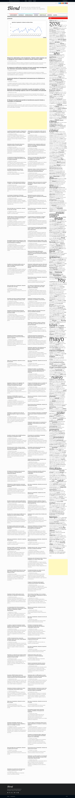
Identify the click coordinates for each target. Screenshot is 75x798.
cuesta (58, 156)
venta (57, 539)
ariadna (57, 61)
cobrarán (65, 122)
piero (55, 410)
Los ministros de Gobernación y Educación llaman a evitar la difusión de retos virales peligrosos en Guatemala (36, 286)
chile (55, 114)
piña (57, 410)
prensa (59, 423)
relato (50, 463)
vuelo (62, 550)
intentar (50, 296)
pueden (56, 444)
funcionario (51, 248)
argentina (53, 60)
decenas (55, 162)
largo (59, 310)
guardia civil (51, 263)
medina (53, 343)
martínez (63, 334)
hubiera (54, 282)
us (55, 532)
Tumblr (65, 3)
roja (56, 476)
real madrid (63, 450)
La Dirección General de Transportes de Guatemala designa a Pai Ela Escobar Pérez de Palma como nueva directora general (37, 336)
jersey (62, 302)
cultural (63, 156)
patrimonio (59, 399)
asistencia (50, 68)
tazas (57, 510)
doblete (58, 184)
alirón (50, 46)
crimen (55, 150)
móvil (57, 364)
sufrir (63, 506)
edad (50, 191)
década (52, 162)
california (56, 95)
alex (52, 45)
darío (64, 159)
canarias (55, 100)
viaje (50, 542)
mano (62, 330)
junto (56, 308)
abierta (63, 28)
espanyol (55, 210)
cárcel (52, 103)
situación (55, 500)
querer (62, 447)
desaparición (59, 172)
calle (61, 94)
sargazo (59, 485)
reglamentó (59, 460)
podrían (50, 415)
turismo (56, 529)
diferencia (53, 180)
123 (64, 21)
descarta (57, 173)
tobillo (65, 519)
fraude (50, 245)
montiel (51, 362)
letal (63, 313)
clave (57, 120)
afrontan (56, 39)
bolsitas (50, 87)
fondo (56, 241)
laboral (64, 309)
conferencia (51, 137)
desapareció (54, 172)
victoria (62, 543)
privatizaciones (52, 433)
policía (51, 416)
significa (53, 495)
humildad (63, 282)
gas (62, 252)
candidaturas (64, 100)
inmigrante (51, 293)
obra (65, 381)
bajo (60, 77)
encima (62, 200)
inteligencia (58, 295)
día (51, 178)
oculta (56, 382)
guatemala (55, 263)
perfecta (63, 404)
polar (53, 415)
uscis (59, 532)
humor (66, 282)
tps (64, 522)
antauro (63, 54)
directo (65, 181)
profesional (52, 436)
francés (59, 244)
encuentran (58, 201)
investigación (52, 299)
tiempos (59, 517)
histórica (52, 274)
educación (57, 191)
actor (61, 32)
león (58, 313)
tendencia (56, 514)
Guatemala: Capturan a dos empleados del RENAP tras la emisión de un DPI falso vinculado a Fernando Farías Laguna (15, 384)
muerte (54, 366)
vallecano (58, 535)
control (51, 143)
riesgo (62, 472)
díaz (65, 178)
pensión (54, 402)
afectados (62, 37)
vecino (61, 536)
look (55, 322)
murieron (63, 368)
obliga (59, 381)
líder (50, 316)
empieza (50, 198)
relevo (53, 463)
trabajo (58, 523)
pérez (60, 404)
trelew (57, 526)
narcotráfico (51, 371)
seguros (57, 488)
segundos (50, 488)
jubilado (60, 305)
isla (57, 300)
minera (56, 357)
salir (53, 481)
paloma (56, 392)
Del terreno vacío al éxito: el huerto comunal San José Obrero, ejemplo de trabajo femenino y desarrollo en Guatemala (16, 448)
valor (65, 535)
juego (50, 306)
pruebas (64, 442)
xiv (53, 553)
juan (55, 305)
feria (58, 235)
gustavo (51, 265)
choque (54, 115)
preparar (55, 424)
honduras (57, 277)
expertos (60, 228)
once (63, 384)
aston (60, 68)
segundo (63, 487)
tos (59, 522)
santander (54, 485)
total (61, 522)
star (50, 504)
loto (63, 322)
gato (57, 253)
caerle (54, 93)
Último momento (13, 15)
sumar (53, 507)
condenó (55, 135)
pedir (54, 401)
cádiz (50, 93)
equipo (54, 205)
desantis (50, 172)
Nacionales (21, 15)
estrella (65, 221)
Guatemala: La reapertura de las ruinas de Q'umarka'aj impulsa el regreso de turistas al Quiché (16, 413)
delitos (64, 165)
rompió (65, 476)
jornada (58, 303)
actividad (54, 32)
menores (61, 344)
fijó (65, 236)
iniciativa (59, 292)
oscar (60, 389)
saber (55, 479)
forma (62, 241)
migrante (51, 353)
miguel (62, 353)
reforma (57, 457)
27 (65, 25)
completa (51, 133)
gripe (56, 262)
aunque (65, 72)
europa (56, 224)
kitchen (56, 309)
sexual (50, 494)
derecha (61, 169)
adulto (65, 35)
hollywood (51, 275)
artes (58, 64)
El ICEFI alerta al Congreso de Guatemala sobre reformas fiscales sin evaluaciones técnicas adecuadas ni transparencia (16, 217)
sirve (57, 498)
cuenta (62, 155)
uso (64, 532)
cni (60, 122)
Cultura (55, 15)
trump (61, 528)
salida (50, 481)
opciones (58, 385)
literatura (55, 319)
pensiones (58, 402)
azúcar (50, 77)
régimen (53, 459)
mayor (51, 342)
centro (55, 111)
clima (53, 121)
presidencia (55, 425)
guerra (59, 263)
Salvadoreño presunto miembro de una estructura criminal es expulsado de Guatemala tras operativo (37, 196)
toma (55, 520)
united (61, 531)
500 (62, 26)
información (62, 291)
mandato (56, 330)
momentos (55, 361)
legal (65, 312)
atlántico (56, 71)
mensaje (51, 346)
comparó (63, 131)
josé (62, 303)
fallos (61, 231)
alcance (61, 42)
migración (63, 352)
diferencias (57, 180)
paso (53, 400)
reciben (64, 453)
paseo (63, 398)
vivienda (58, 548)
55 (63, 26)
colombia (52, 126)
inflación (64, 289)
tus (65, 529)
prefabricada (59, 421)
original (60, 388)
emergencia (52, 197)
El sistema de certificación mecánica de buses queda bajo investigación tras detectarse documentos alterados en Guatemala (27, 68)
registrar (50, 460)
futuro (57, 248)
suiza (66, 506)
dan (56, 159)
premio (55, 423)
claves (61, 120)
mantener (52, 331)
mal (50, 329)
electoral (57, 194)
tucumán (50, 529)
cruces (50, 153)
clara (55, 118)
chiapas (53, 114)
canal (53, 100)
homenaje (51, 277)
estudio (59, 222)
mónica (59, 361)
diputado (58, 181)
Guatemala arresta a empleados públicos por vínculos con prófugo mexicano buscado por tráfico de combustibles (36, 145)
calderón (61, 93)
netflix (55, 373)
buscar (51, 92)
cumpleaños (55, 158)
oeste (60, 382)
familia (50, 232)
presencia (62, 424)
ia (53, 284)
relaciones (63, 462)
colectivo (60, 125)
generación (62, 253)
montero (61, 361)
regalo (64, 457)
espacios (55, 208)
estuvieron (63, 222)
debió (50, 162)
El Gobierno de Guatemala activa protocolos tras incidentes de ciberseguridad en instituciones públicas (16, 472)
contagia (57, 142)
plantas (53, 411)
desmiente (51, 175)
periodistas (51, 405)
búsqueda (56, 92)
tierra (61, 517)
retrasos (50, 471)
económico (59, 190)
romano (63, 476)
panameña (55, 393)
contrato (65, 142)
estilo (50, 221)
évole (58, 225)
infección (61, 289)
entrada (52, 204)
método (50, 349)
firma (58, 239)
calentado (64, 93)
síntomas (51, 498)
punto (62, 446)
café (57, 93)
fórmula (52, 242)
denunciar (59, 168)
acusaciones (55, 33)
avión (55, 75)
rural (60, 478)
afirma (50, 39)
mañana (61, 329)
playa (56, 411)
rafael (55, 449)
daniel (59, 159)
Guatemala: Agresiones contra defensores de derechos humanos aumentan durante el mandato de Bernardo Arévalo (37, 348)
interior (64, 296)
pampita (62, 392)
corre (57, 146)
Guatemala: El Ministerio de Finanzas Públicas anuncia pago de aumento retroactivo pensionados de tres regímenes (37, 527)
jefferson (57, 302)
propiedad (51, 439)
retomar (63, 469)
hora (64, 277)
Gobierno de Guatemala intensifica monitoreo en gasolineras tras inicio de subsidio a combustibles (37, 472)
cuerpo (51, 156)
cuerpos (54, 156)
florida (53, 241)
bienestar (54, 84)
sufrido (61, 506)
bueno (61, 88)
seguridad (54, 488)
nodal (50, 376)
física (65, 239)
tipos (55, 519)
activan (50, 32)
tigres (50, 519)
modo (53, 361)
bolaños (59, 86)
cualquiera (59, 153)
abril (50, 29)
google (59, 259)
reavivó (58, 452)
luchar (65, 322)
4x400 (58, 26)
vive (54, 548)
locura (52, 322)
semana (53, 490)
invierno (60, 299)
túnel (53, 529)
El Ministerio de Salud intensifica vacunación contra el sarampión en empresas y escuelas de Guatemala (16, 485)
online (50, 385)
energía (51, 202)
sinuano (54, 498)
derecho (51, 171)
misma (61, 358)
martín (60, 334)
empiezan (54, 198)
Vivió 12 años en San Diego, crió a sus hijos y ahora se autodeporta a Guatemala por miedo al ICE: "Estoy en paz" (37, 595)
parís (58, 395)
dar (62, 159)
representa (51, 464)
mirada (55, 358)
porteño (58, 418)
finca (52, 239)
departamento (51, 169)
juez (56, 306)
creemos (50, 150)
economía (55, 190)
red (65, 456)
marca (56, 333)
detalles (63, 175)
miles (60, 355)
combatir (55, 128)
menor (57, 345)
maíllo (65, 327)
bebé (62, 81)
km (57, 309)
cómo (53, 131)
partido (52, 396)
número (55, 379)
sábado (50, 479)
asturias (62, 68)
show (63, 494)
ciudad (64, 117)
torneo (56, 522)
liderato (55, 316)
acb (60, 29)
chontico (50, 115)
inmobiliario (55, 293)
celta (54, 109)
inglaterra (54, 292)
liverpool (58, 319)
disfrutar (56, 182)
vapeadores (51, 536)
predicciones (53, 421)
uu (50, 534)
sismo (63, 498)
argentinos (51, 61)
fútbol (55, 248)
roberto (59, 475)
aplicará (57, 57)
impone (58, 285)
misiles (58, 358)
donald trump (62, 187)
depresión (58, 169)
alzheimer (60, 48)
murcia (60, 368)
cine (56, 117)
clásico (60, 118)
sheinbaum (58, 494)
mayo (56, 339)
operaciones (51, 386)
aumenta (51, 72)
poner (55, 418)
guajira (63, 262)
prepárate (58, 424)
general (65, 253)
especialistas (64, 210)
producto (58, 434)
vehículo (64, 536)
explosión (51, 229)
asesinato (58, 67)
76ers (51, 28)
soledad (58, 501)
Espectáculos (43, 15)
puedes (59, 444)
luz (58, 325)
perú (51, 409)
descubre (62, 173)
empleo (58, 198)
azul (52, 77)
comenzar (59, 128)
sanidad (50, 485)
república (54, 464)
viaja (58, 541)
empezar (64, 197)
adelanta (63, 33)
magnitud (61, 327)
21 (63, 25)
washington (62, 552)
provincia (60, 440)
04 (53, 21)
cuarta (50, 155)
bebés (65, 81)
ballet (56, 78)
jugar (58, 306)
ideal (58, 284)
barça (50, 80)
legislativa (55, 313)
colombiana (57, 126)
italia (62, 300)
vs (60, 550)
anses (61, 54)
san (57, 482)
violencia (55, 547)
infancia (55, 289)
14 (66, 21)
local (50, 322)
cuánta (62, 153)
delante (62, 165)
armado (55, 63)
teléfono (50, 511)
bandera (63, 78)
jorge (56, 303)
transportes (51, 526)
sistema (51, 500)
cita (57, 117)
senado (54, 491)
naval (61, 371)
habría (63, 265)
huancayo (50, 282)
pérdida (55, 404)
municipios (54, 368)
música (53, 370)
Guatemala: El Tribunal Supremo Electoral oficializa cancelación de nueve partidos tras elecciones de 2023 (16, 311)
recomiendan (56, 455)
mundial (57, 367)
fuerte (56, 247)
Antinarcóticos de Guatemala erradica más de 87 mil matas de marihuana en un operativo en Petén (37, 132)
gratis (65, 260)
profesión (63, 434)
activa (63, 31)
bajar (55, 77)
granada (50, 260)
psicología (54, 443)
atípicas (54, 71)
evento (64, 224)
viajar (63, 541)
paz (63, 399)
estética (64, 219)
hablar (60, 265)
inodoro (65, 293)
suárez (55, 504)
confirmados (54, 138)
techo (61, 510)
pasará (61, 398)
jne (52, 303)
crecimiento (59, 149)
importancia (61, 285)
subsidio (50, 506)
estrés (55, 222)
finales (50, 239)
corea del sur (51, 146)
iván (64, 300)
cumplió (61, 157)
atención (61, 69)
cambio (51, 98)
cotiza (65, 148)
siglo (50, 495)
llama (62, 319)
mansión (65, 330)
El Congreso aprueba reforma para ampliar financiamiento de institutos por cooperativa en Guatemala (16, 527)
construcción (63, 141)
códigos (57, 123)
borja (56, 87)
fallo (59, 231)
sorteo (52, 503)
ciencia (62, 115)
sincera (58, 497)
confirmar (57, 138)
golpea (54, 259)
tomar (58, 520)
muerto (60, 366)
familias (58, 232)
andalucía (64, 50)
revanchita (57, 471)
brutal (57, 88)
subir (64, 504)
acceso (63, 29)
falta (63, 231)
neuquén (59, 373)
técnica (64, 510)
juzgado (64, 308)
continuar (60, 142)
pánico (61, 393)
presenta (51, 425)
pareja (55, 395)
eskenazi (61, 207)
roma (57, 476)
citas (59, 117)
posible (61, 418)
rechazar (57, 453)
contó (63, 142)
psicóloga (50, 443)
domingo (53, 187)
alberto (53, 42)
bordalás (53, 87)
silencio (62, 495)
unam (56, 531)
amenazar (55, 49)
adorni (62, 35)
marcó (62, 333)
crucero (61, 152)
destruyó (60, 175)
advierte (62, 36)
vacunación (60, 534)
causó (56, 108)
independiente (58, 288)
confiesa (63, 137)
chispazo (61, 114)
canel (50, 102)
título (62, 519)
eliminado (54, 195)
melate (65, 343)
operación (64, 385)
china (58, 114)
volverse (54, 550)
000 (50, 21)
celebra (64, 108)
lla (60, 319)
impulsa (54, 287)
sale (64, 479)
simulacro (51, 497)
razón (63, 449)
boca (63, 84)
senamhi (62, 491)
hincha (53, 272)
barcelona (57, 80)
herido (55, 269)
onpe (53, 385)
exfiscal (63, 225)
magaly (56, 327)
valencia (52, 535)
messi (59, 347)
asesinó (61, 67)
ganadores (54, 250)
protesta (54, 440)
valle (56, 535)
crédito (63, 149)
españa (60, 208)
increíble (54, 288)
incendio (62, 287)
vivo (51, 550)
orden (55, 388)
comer (62, 128)
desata (63, 172)
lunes (53, 325)
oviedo (50, 391)
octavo (50, 382)
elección (52, 194)
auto (53, 74)
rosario (50, 478)
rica (58, 472)
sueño (56, 506)
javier (53, 302)
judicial (63, 305)
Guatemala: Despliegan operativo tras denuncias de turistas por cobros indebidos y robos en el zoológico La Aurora (16, 723)
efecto (61, 191)
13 (65, 21)
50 (61, 26)
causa (51, 108)
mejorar (62, 343)
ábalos (55, 28)
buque (61, 90)
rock (65, 475)
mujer (51, 367)
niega (53, 374)
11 (60, 21)
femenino (51, 235)
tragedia (64, 523)
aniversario (51, 54)
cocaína (51, 123)
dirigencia (51, 182)
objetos (56, 381)
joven (51, 305)
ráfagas (57, 449)
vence (54, 538)
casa (59, 104)
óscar (62, 389)
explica (64, 228)
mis (56, 358)
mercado (52, 347)
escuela (57, 207)
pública (60, 443)
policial (55, 416)
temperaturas (60, 513)
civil (53, 118)
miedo (58, 352)
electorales (60, 194)
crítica (53, 152)
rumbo (58, 478)
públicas (63, 443)
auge (65, 71)
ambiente (63, 48)
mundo (64, 367)
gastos (54, 253)
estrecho (62, 221)
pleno (50, 413)
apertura (52, 57)
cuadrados (55, 153)
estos (54, 221)
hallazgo (59, 266)
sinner (61, 497)
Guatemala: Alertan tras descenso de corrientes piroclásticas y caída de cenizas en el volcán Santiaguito (37, 183)
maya (66, 337)
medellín (57, 342)
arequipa (60, 58)
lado (50, 310)
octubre (53, 382)
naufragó (59, 371)
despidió (54, 175)
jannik (50, 302)
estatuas (53, 219)
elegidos (63, 194)
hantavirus (53, 268)
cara (50, 103)
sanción (60, 484)
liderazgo (58, 316)
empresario (59, 200)
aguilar (53, 40)
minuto (62, 357)
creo (53, 150)
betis (64, 83)
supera (61, 507)
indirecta (62, 288)
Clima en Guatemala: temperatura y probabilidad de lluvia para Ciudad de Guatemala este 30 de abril (37, 413)
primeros (60, 430)
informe (51, 292)
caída (59, 93)
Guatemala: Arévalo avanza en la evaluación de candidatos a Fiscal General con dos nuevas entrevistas (37, 423)
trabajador (52, 523)
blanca (60, 84)
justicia (60, 308)
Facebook (60, 3)
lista (53, 319)
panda (58, 393)
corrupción (62, 146)
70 (49, 28)
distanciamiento (51, 184)
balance (50, 78)
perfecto (65, 404)
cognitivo (60, 123)
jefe (55, 302)
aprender (62, 57)
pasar (57, 398)
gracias (64, 259)
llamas (64, 319)
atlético (62, 71)
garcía (59, 252)
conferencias (56, 137)
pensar (50, 402)
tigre (66, 517)
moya (63, 364)
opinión (62, 386)
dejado (50, 165)
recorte (53, 456)
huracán (50, 284)
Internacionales (29, 15)
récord (65, 455)
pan (64, 392)
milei (56, 355)
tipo (53, 519)
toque (66, 520)
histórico (57, 274)
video (54, 544)
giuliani (63, 254)
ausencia (50, 74)
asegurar (60, 66)
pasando (53, 398)
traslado (54, 526)
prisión (60, 431)
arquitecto (51, 64)
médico (63, 342)
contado (54, 142)
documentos (61, 184)
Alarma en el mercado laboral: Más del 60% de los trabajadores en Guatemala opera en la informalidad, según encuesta (37, 158)
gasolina (51, 253)
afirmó (53, 39)
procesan (50, 434)
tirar (56, 519)
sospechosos (58, 503)
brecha (64, 87)
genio (53, 254)
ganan (60, 250)
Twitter (59, 3)
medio (56, 343)
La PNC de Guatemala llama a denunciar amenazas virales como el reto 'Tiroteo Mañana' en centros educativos (16, 639)
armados (58, 63)
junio (54, 308)
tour (62, 522)
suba (57, 504)
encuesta (62, 201)
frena (53, 245)
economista (63, 190)
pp (52, 420)
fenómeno (55, 235)
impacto (55, 285)
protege (62, 439)
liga (63, 316)
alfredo (55, 45)
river (54, 475)
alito (52, 46)
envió (50, 205)
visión (61, 547)
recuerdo (59, 456)
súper (55, 507)
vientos (59, 544)
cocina (54, 123)
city (60, 117)
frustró (50, 247)
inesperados (51, 289)
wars (58, 552)
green (54, 262)
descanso (52, 173)
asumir (65, 68)
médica (60, 342)
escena (61, 205)
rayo (60, 449)
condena (51, 135)
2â (49, 26)
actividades (58, 32)
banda (60, 78)
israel (59, 300)
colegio (64, 125)
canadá (50, 100)
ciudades (51, 118)
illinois (65, 284)
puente (63, 444)
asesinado (51, 67)
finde (54, 239)
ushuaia (61, 532)
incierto (50, 288)
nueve (50, 378)
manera (59, 330)
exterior (54, 229)
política (58, 416)
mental (55, 346)
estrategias (58, 221)
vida (51, 544)
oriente (57, 388)
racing (51, 449)
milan (50, 355)
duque (50, 190)
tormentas (51, 522)
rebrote (61, 452)
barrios (50, 81)
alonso (58, 46)
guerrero (63, 263)
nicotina (50, 374)
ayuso (64, 75)
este (58, 218)
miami (60, 350)
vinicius (63, 545)
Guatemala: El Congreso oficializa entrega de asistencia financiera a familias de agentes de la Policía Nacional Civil (37, 502)
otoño (66, 389)
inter (55, 296)
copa (54, 145)
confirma (50, 138)
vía (56, 541)
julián (50, 308)
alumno (50, 48)
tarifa (53, 510)
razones (51, 450)
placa (63, 410)
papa (50, 395)
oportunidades (51, 388)
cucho (58, 155)
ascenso (55, 65)
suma (50, 507)
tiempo (53, 517)
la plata (61, 309)
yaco (55, 553)
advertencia (54, 36)
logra (54, 322)
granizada (57, 260)
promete (51, 437)
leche (56, 312)
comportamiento (57, 133)
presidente (53, 427)
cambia (54, 96)
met (62, 347)
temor (62, 511)
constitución (59, 141)
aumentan (54, 72)
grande (53, 260)
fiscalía (63, 239)
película (59, 401)
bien (50, 84)
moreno (61, 362)
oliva (58, 384)
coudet (50, 149)
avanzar (51, 75)
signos (59, 495)
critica (50, 152)
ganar (52, 251)
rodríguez (53, 476)
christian (58, 115)
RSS (61, 3)
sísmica (59, 498)
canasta (58, 100)
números (61, 380)
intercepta (59, 296)
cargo (55, 103)
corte (65, 146)
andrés (50, 52)
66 (65, 26)
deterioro (61, 176)
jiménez (50, 303)
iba (54, 284)
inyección (63, 299)
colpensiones (51, 128)
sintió (66, 497)
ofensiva (62, 382)
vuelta (51, 552)
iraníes (53, 300)
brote (53, 88)
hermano (59, 269)
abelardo (59, 28)
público (66, 443)
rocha (63, 475)
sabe (53, 479)
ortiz (58, 389)
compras (64, 133)
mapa (63, 331)
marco (65, 333)
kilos (52, 309)
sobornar (58, 500)
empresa (53, 200)
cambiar (61, 96)
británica (50, 88)
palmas (53, 392)
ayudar (61, 75)
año (57, 54)
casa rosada (64, 105)
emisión (58, 197)
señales (59, 491)
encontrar (54, 201)
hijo (50, 272)
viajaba (60, 541)
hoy (61, 280)
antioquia (51, 55)
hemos (51, 269)
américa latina (62, 49)
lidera (53, 316)
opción (55, 385)
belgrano (51, 83)
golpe (51, 259)
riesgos (65, 472)
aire (61, 40)
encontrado (51, 201)
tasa (55, 510)
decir (59, 162)
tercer (63, 514)
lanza (54, 310)
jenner (60, 302)
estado (60, 212)
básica (54, 81)
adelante (50, 35)
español (51, 210)
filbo (50, 238)
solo (61, 501)
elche (61, 193)
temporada (52, 514)
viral (59, 547)
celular (59, 110)
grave (51, 262)
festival (58, 236)
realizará (55, 452)
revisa (55, 472)
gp (62, 259)
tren (59, 526)
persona (52, 407)
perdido (57, 404)
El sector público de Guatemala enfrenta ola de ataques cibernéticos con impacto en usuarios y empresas (37, 723)
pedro (57, 401)
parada (53, 395)
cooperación (51, 145)
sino (64, 497)
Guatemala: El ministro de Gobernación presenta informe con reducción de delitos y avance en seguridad (16, 336)
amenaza (51, 49)
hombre (57, 275)
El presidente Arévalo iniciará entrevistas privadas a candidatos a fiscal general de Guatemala (36, 710)
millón (52, 356)
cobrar (63, 122)
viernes (62, 544)
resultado (55, 468)
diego (50, 180)
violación (51, 547)
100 (57, 21)
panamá (51, 393)
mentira (60, 346)
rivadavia (51, 475)
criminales (59, 150)
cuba (56, 155)
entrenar (60, 204)
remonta (57, 463)
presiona (62, 427)
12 (62, 21)
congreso (51, 139)
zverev (63, 553)
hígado (63, 270)
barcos (63, 80)
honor (61, 277)
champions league (60, 112)
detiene (64, 176)
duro (52, 190)
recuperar (63, 456)
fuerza (61, 247)
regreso (51, 462)
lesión (61, 313)
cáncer (61, 100)
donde (50, 189)
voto (57, 550)
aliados (57, 45)
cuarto (53, 155)
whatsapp (50, 553)
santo (57, 485)
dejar (55, 165)
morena (56, 362)
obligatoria (62, 381)
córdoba (64, 145)
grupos (61, 262)
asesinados (55, 67)
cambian (57, 96)
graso (63, 260)
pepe (60, 402)
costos (62, 148)
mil (65, 353)
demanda (51, 166)
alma (56, 46)
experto (55, 228)
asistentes (54, 68)
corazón (61, 145)
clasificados (64, 118)
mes (56, 347)
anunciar (60, 55)
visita (63, 547)
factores (53, 231)
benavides (55, 83)
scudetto (63, 485)
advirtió (65, 36)
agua (64, 39)
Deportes (50, 15)
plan (65, 410)
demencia (55, 166)
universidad (52, 532)
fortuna (54, 244)
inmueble (58, 293)
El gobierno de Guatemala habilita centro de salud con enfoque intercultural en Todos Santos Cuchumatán (16, 265)
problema (62, 433)
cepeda (60, 111)
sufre (59, 506)
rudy (55, 478)
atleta (59, 71)
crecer (56, 149)
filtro (51, 238)
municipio (51, 368)
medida (50, 343)
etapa (50, 224)
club (58, 122)
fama (65, 231)
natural (56, 371)
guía (65, 263)
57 (64, 26)
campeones (64, 99)
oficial (51, 384)
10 (55, 21)
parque (60, 395)
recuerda (56, 456)
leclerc (58, 312)
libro (61, 315)
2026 (54, 24)
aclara (61, 31)
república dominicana (61, 464)
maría (51, 334)
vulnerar (55, 552)
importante (51, 287)
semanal (59, 490)
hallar (56, 266)
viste (50, 548)
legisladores (51, 313)
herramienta (51, 270)
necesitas (63, 371)
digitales (50, 181)
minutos (50, 358)
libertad (57, 315)
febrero (61, 232)
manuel (60, 331)
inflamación (51, 291)
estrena (50, 222)
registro (53, 460)
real (59, 451)
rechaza (53, 453)
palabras (50, 392)
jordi (53, 303)
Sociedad (36, 15)
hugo (58, 282)
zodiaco (58, 553)
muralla (58, 368)
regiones (59, 459)
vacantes (53, 534)
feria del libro (62, 235)
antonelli (56, 55)
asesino (64, 67)
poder (61, 413)
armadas (51, 63)
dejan (52, 165)
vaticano (58, 536)
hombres (63, 276)
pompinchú (51, 418)
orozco (55, 389)
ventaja (61, 539)
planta (50, 411)
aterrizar (50, 71)
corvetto (50, 148)
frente (58, 245)
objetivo (54, 381)
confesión (60, 137)
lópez (58, 322)
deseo (65, 173)
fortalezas (50, 244)
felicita (58, 233)
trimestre (61, 526)
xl (54, 553)
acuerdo (64, 32)
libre (60, 315)
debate (55, 160)
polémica (57, 415)
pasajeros (62, 396)
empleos (62, 198)
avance (61, 74)
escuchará (53, 207)
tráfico (61, 523)
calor (51, 96)
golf (49, 259)
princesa (63, 430)
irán (50, 301)
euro (53, 224)
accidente (52, 31)
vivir (62, 548)
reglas (62, 460)
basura (56, 81)
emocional (61, 197)
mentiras (63, 346)
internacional (52, 297)
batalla (59, 81)
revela (61, 471)
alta (60, 46)
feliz (61, 233)
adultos (50, 36)
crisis (62, 150)
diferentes (60, 180)
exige (66, 225)
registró (56, 460)
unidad (58, 531)
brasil (62, 87)
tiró (58, 519)
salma (56, 481)
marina (55, 334)
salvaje (54, 482)
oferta (64, 382)
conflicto (61, 138)
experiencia (62, 226)
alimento (59, 45)
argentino (59, 60)
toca (50, 520)
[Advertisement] (57, 9)
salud (60, 480)
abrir (52, 29)
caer (52, 93)
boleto (62, 86)
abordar (65, 28)
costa (56, 148)
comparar (44, 37)
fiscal (60, 239)
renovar (64, 463)
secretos (55, 487)
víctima (57, 542)
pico (50, 410)
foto (56, 244)
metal (64, 347)
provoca (64, 440)
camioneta (51, 99)
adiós (54, 35)
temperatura (52, 513)
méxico (53, 350)
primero (54, 429)
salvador (65, 481)
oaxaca (51, 381)
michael (51, 352)
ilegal (63, 284)
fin (52, 238)
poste (65, 418)
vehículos (51, 538)
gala (60, 248)
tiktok (52, 519)
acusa (50, 33)
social (65, 500)
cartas (54, 105)
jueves (53, 306)
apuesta (51, 58)
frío (62, 245)
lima (50, 318)
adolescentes (58, 35)
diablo (56, 178)
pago (62, 391)
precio (60, 419)
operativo (58, 386)
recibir (51, 455)
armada (63, 61)
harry (58, 268)
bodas (50, 86)
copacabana (57, 145)
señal (57, 491)
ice (56, 284)
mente (58, 346)
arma (60, 61)
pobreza (55, 413)
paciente (54, 391)
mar (50, 333)
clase (57, 118)
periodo (55, 405)
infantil (58, 289)
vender (63, 538)
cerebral (63, 111)
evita (52, 225)
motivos (55, 364)
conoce (54, 139)
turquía (63, 529)
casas (50, 106)
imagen (51, 285)
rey (56, 472)
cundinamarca (51, 159)
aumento (62, 72)
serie (58, 493)
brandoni (59, 87)
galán (63, 248)
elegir (50, 195)
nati (54, 371)
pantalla (63, 393)
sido (65, 494)
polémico (62, 415)
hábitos (57, 265)
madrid (52, 327)
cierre (54, 117)
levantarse (51, 315)
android (53, 52)
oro (53, 389)
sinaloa (54, 497)
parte (63, 395)
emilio (56, 197)
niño (61, 374)
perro (63, 405)
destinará (57, 175)
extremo (64, 229)
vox (58, 550)
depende (55, 169)
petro (64, 409)
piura (61, 410)
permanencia (59, 405)
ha (55, 265)
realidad (50, 452)
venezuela (52, 539)
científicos (51, 117)
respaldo (50, 466)
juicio (63, 306)
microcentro (55, 352)
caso (57, 106)
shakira (54, 494)
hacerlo (50, 266)
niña (56, 374)
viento (56, 544)
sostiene (62, 503)
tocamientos (53, 520)
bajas (57, 77)
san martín (51, 484)
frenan (55, 245)
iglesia (60, 284)
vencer (56, 538)
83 (52, 28)
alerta (62, 44)
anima (62, 52)
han (61, 266)
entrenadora (56, 204)
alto (64, 46)
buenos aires (54, 90)
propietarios (55, 439)
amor (58, 51)
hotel (57, 281)
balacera (63, 77)
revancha (53, 471)
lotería (61, 322)
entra (50, 204)
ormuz (50, 389)
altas (62, 46)
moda (51, 360)
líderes (61, 316)
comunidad (55, 134)
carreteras (50, 105)
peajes (50, 401)
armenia (62, 63)
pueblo (51, 444)
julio (52, 308)
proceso (54, 434)
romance (60, 476)
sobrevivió (62, 500)
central (50, 111)
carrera (64, 103)
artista (64, 64)
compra (61, 133)
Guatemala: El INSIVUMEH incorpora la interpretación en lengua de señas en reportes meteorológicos (16, 397)
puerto (66, 444)
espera (51, 211)
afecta (56, 37)
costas (60, 148)
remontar (61, 463)
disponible (63, 182)
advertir (57, 36)
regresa (65, 460)
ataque (54, 70)
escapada (58, 205)
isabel (56, 300)
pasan (50, 398)
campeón (59, 99)
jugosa (61, 306)
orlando (63, 388)
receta (64, 452)
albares (50, 42)
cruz (53, 153)
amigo (50, 50)
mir (52, 358)
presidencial (59, 425)
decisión (63, 162)
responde (55, 466)
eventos (50, 225)
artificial (61, 64)
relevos (55, 463)
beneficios (60, 83)
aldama (52, 44)
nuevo (57, 377)
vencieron (60, 538)
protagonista (59, 439)
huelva (56, 282)
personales (61, 407)
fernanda (50, 236)
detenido (56, 176)
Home (8, 796)
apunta (54, 58)
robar (57, 475)
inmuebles (62, 293)
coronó (55, 146)
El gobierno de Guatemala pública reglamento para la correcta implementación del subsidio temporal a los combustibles (37, 735)
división (55, 184)
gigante (60, 254)
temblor (59, 511)
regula (54, 462)
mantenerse (57, 331)
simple (64, 495)
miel (60, 352)
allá (54, 46)
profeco (60, 434)
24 (64, 25)
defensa (61, 163)
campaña (54, 99)
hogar (61, 274)
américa (58, 49)
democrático (59, 166)
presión (59, 427)
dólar (51, 185)
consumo (51, 142)
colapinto (53, 125)
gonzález (56, 259)
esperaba (54, 211)
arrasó (54, 64)
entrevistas (63, 204)
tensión (60, 514)
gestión (55, 254)
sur (56, 509)
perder (51, 404)
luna (59, 323)
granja (60, 260)
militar (62, 355)
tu (64, 527)
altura (66, 46)
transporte (64, 524)
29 (66, 25)
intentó (53, 296)
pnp (53, 413)
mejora (59, 343)
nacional (58, 370)
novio (63, 376)
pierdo (53, 410)
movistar (60, 364)
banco (58, 78)
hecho (60, 268)
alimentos (63, 45)
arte (56, 64)
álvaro (57, 48)
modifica (50, 361)
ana (61, 50)
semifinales (51, 491)
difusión (63, 180)
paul (62, 399)
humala (60, 282)
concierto (60, 134)
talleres (50, 510)
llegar (54, 321)
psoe (57, 443)
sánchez (55, 484)
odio (58, 382)
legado (63, 312)
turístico (60, 529)
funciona (64, 247)
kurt (59, 309)
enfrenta (55, 203)
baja (53, 77)
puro (65, 446)
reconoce (61, 455)
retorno (66, 469)
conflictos (64, 138)
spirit (64, 503)
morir (51, 364)
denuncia (52, 168)
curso (55, 159)
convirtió (64, 143)
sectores (58, 487)
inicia (57, 292)
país (64, 391)
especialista (58, 210)
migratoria (55, 353)
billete (58, 84)
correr (59, 146)
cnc (59, 122)
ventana (64, 539)
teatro (59, 510)
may (64, 337)
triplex (50, 528)
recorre (50, 456)
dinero (54, 181)
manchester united (52, 330)
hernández (63, 269)
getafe (58, 254)
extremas (60, 229)
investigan (57, 299)
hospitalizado (52, 281)
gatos (59, 253)
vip (58, 547)
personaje (57, 407)
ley (53, 315)
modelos (57, 359)
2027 (61, 25)
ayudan (58, 75)
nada (63, 370)
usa (57, 532)
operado (54, 386)
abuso (58, 29)
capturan (65, 102)
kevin (50, 309)
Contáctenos (12, 796)
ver (50, 541)
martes (58, 334)
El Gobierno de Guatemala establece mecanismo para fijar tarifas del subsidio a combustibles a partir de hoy (36, 626)
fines (56, 239)
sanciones (64, 484)
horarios (53, 278)
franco (62, 244)
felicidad (55, 233)
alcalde (57, 42)
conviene (60, 143)
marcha (59, 333)
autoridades (57, 74)
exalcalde (60, 225)
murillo (50, 370)
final (63, 238)
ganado (65, 248)
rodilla (50, 476)
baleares (53, 78)
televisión (54, 511)
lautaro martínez (52, 312)
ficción (61, 236)
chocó (64, 114)
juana (58, 305)
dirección (62, 181)
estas (64, 217)
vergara (53, 541)
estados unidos (54, 215)
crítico (56, 152)
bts (58, 88)
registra (63, 459)
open (61, 385)
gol (61, 258)
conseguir (50, 141)
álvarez (54, 48)
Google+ (63, 3)
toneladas (62, 520)
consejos (55, 141)
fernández (54, 236)
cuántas (64, 153)
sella (60, 488)
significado (56, 495)
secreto (51, 487)
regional (56, 459)
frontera (64, 245)
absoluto (55, 29)
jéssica (64, 302)
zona (60, 553)
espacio (51, 208)
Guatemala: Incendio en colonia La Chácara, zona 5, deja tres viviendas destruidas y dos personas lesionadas (36, 323)
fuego (53, 247)
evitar (55, 225)
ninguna (58, 374)
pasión (50, 399)
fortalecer (62, 242)
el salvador (57, 193)
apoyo (60, 57)
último (52, 531)
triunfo (54, 528)
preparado (50, 424)
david (52, 160)
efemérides (64, 191)
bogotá (54, 86)
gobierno (54, 257)
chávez (50, 114)
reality (53, 452)
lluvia (63, 320)
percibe (63, 402)
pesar (57, 408)
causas (54, 108)
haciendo (53, 266)
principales (55, 431)
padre (57, 391)
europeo (61, 224)
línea (62, 318)
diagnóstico (60, 178)
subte (53, 506)
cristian (65, 150)
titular (60, 519)
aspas (57, 68)
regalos (50, 459)
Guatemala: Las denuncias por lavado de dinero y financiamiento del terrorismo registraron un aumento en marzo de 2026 (16, 655)
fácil (50, 231)
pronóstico (58, 437)
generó (50, 254)
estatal (50, 219)
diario (63, 178)
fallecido (56, 231)
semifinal (62, 490)
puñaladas (58, 446)
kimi (53, 309)
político (61, 416)
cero (65, 111)
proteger (50, 440)
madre (61, 326)
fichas (64, 236)
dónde (54, 189)
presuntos (60, 428)
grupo (58, 262)
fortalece (58, 242)
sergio (55, 493)
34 (52, 26)
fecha (64, 232)
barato (66, 78)
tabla (62, 509)
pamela (59, 392)
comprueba (51, 134)
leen (60, 312)
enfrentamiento (60, 202)
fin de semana (57, 238)
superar (64, 507)
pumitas (54, 446)
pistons (59, 410)
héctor (64, 268)
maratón (53, 333)
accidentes (58, 31)
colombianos (63, 126)
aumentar (58, 72)
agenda (60, 39)
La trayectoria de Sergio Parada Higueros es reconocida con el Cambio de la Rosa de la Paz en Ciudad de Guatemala (16, 158)
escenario (64, 205)
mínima (59, 357)
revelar (51, 472)
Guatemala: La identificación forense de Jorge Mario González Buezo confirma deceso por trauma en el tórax (16, 571)
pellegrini (63, 401)
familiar (54, 232)
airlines (64, 40)
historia (58, 272)
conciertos (64, 134)
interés (62, 296)
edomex (53, 191)
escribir (50, 207)
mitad (63, 358)
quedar (55, 448)
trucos (57, 528)
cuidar (61, 156)
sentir (64, 491)
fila (66, 236)
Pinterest (67, 3)
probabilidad (57, 433)
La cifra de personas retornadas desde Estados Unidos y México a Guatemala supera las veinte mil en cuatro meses (37, 228)
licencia (64, 315)
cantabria (53, 102)
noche (64, 374)
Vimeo (64, 3)
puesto (51, 446)
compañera (60, 131)
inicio (63, 292)
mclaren (54, 342)
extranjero (57, 229)
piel (51, 410)
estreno (53, 222)
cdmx (59, 108)
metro (53, 349)
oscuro (64, 389)
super (58, 507)
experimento (51, 228)
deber (60, 160)
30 (51, 26)
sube (59, 504)
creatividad (53, 149)
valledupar (62, 535)
